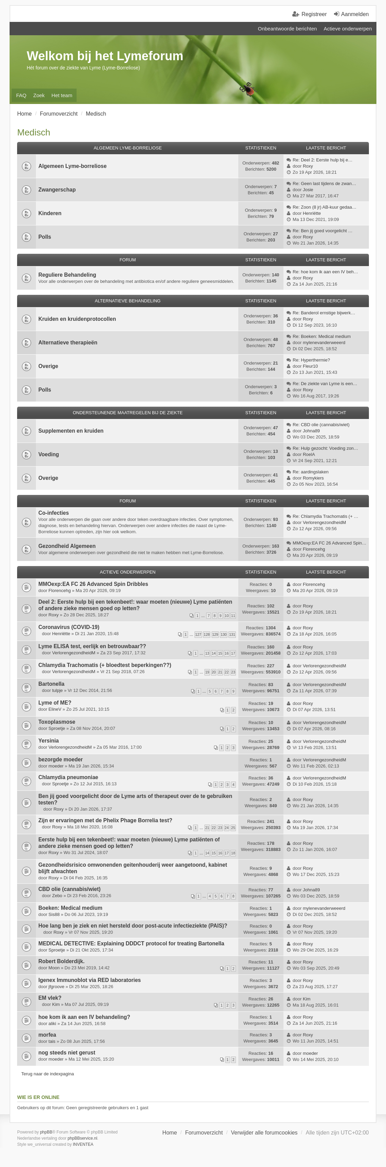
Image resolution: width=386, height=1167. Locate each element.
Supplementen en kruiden (71, 431)
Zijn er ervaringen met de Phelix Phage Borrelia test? (105, 820)
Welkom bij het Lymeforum (105, 56)
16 (227, 653)
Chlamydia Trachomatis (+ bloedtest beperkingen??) (104, 665)
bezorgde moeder (60, 759)
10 (227, 616)
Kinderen (50, 213)
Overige (48, 366)
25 (233, 828)
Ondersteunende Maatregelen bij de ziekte (128, 412)
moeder (56, 766)
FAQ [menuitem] (21, 95)
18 (233, 853)
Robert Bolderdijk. (61, 961)
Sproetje (57, 728)
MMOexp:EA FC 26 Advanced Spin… (329, 543)
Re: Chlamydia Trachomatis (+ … (325, 516)
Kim (55, 1004)
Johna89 (311, 430)
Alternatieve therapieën (67, 342)
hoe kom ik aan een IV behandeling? (84, 1017)
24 (227, 828)
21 (220, 672)
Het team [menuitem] (62, 95)
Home (169, 1133)
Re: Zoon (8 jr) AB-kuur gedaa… (324, 207)
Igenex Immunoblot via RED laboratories (89, 980)
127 (198, 634)
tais (52, 1041)
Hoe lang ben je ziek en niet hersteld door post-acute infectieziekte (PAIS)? (132, 926)
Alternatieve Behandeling (127, 300)
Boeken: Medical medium (70, 908)
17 (233, 653)
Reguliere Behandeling (67, 275)
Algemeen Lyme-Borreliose (128, 147)
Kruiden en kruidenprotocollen (77, 319)
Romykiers (313, 478)
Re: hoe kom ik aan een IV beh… (325, 271)
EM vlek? (50, 998)
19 (207, 672)
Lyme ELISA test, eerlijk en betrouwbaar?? (92, 646)
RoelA (309, 454)
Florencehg (314, 549)
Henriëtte (312, 213)
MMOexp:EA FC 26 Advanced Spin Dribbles (93, 584)
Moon (54, 967)
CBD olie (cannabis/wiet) (69, 889)
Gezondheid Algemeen (67, 546)
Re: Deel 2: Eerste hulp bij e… (322, 159)
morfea (47, 1035)
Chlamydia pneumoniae (68, 777)
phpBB (46, 1132)
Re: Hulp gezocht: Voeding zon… (325, 448)
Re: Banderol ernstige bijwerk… (324, 312)
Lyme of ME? (54, 703)
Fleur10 (310, 366)
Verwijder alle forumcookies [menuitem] (264, 1133)
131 (232, 634)
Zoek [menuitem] (38, 95)
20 (214, 672)
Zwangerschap (57, 190)
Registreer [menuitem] (314, 14)
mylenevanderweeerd (324, 342)
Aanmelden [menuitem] (355, 14)
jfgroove (56, 986)
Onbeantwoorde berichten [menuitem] (287, 28)
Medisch (33, 132)
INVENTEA (83, 1144)
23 (233, 672)
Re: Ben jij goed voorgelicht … (322, 230)
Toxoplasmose (56, 722)
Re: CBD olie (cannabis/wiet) (321, 424)
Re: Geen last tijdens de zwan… (324, 183)
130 (224, 634)
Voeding (48, 454)
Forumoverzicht (204, 1133)
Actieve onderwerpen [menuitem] (348, 28)
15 (220, 653)
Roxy (308, 166)
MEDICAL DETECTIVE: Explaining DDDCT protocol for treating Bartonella (131, 943)
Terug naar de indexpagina (47, 1073)
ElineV (55, 709)
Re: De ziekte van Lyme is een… (325, 383)
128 (207, 634)
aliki (52, 1023)
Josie (308, 189)
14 (214, 653)
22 (227, 672)
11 (233, 616)
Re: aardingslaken (311, 471)
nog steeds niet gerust (66, 1052)
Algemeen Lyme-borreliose (72, 166)
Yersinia (48, 741)
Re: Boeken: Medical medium (322, 336)
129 (215, 634)
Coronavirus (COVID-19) (68, 627)
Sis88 (54, 914)
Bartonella (51, 684)
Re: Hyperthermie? (311, 360)
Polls (44, 237)
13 (207, 653)
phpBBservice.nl (82, 1138)
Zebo (57, 895)
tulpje (57, 690)
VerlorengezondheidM (324, 522)
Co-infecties (53, 513)
